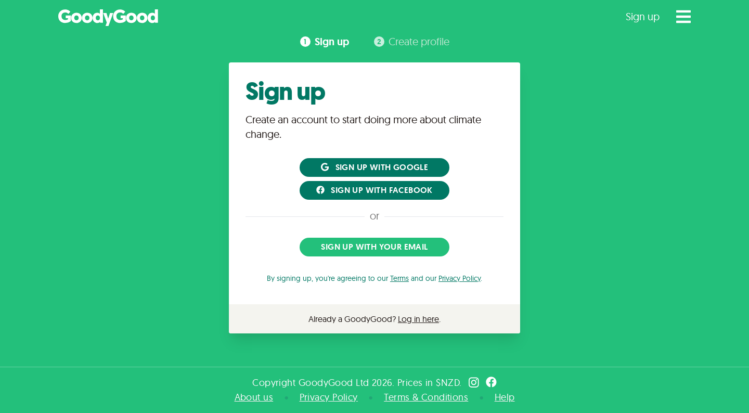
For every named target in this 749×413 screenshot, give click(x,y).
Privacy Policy (459, 278)
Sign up (643, 16)
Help (505, 397)
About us (254, 397)
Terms (399, 278)
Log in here (418, 319)
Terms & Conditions (426, 397)
